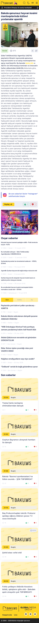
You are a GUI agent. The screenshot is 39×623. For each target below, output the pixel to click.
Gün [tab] (7, 300)
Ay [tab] (32, 300)
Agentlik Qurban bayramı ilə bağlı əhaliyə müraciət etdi (19, 270)
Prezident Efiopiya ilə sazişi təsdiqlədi (16, 7)
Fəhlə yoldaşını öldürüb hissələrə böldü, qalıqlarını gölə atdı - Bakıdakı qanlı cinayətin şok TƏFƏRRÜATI (18, 589)
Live (15, 615)
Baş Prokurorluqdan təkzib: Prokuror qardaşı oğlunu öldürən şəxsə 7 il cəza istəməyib (18, 516)
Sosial (4, 51)
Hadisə (10, 322)
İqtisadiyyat (13, 293)
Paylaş (8, 204)
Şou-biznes (11, 344)
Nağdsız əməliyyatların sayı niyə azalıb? (18, 359)
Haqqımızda (7, 615)
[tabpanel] (19, 338)
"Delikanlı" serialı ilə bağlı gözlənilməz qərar (19, 367)
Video (10, 267)
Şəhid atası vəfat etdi (12, 553)
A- (33, 51)
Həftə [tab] (19, 300)
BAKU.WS (29, 63)
